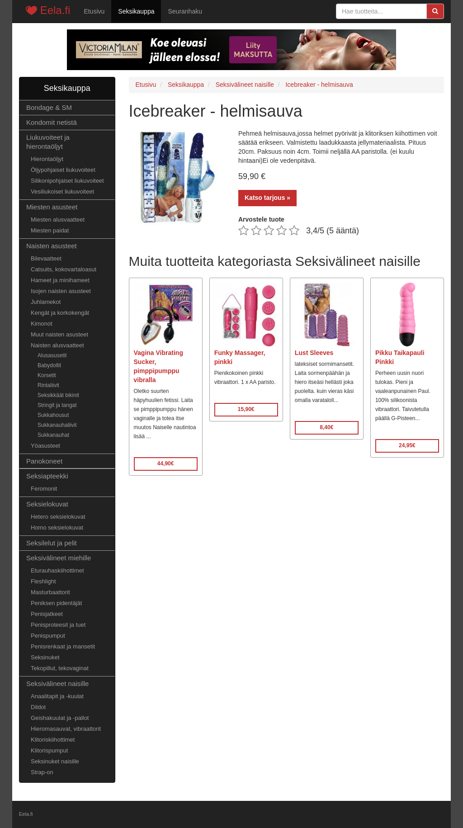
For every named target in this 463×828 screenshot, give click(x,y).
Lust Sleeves (314, 352)
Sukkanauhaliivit (57, 425)
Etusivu (94, 11)
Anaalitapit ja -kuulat (57, 696)
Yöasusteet (45, 445)
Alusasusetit (52, 355)
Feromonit (44, 488)
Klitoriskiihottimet (53, 739)
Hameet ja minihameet (60, 280)
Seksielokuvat (47, 504)
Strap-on (42, 772)
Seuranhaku (185, 11)
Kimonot (41, 323)
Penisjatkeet (47, 613)
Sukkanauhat (53, 435)
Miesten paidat (50, 230)
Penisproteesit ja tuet (58, 624)
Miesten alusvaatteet (58, 219)
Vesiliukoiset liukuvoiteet (62, 191)
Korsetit (47, 375)
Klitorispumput (49, 750)
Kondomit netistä (51, 122)
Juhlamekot (46, 301)
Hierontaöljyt (47, 159)
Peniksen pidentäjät (56, 603)
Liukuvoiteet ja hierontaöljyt (48, 141)
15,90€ (246, 409)
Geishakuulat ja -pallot (60, 717)
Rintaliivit (48, 385)
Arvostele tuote (261, 219)
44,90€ (165, 463)
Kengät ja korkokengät (60, 312)
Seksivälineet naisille (57, 683)
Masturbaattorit (50, 592)
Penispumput (48, 635)
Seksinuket (45, 657)
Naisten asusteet (51, 246)
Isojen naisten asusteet (61, 291)
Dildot (38, 707)
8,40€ (326, 427)
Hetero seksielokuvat (58, 516)
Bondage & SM (49, 107)
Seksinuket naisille (55, 761)
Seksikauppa (136, 11)
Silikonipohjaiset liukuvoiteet (67, 180)
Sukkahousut (53, 415)
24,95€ (407, 445)
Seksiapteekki (47, 476)
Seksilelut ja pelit (51, 543)
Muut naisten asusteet (59, 334)
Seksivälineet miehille (58, 558)
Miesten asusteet (51, 207)
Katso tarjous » (267, 197)
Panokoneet (44, 461)
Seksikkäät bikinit (58, 395)
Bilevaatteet (46, 258)
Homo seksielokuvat (57, 527)
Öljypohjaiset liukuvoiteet (63, 169)
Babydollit (49, 365)
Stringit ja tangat (57, 405)
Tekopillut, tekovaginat (60, 668)
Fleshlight (43, 581)
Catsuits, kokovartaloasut (63, 269)
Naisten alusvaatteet (57, 345)
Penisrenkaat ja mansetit (63, 646)
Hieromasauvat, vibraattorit (66, 728)
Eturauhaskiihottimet (57, 570)
